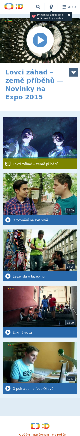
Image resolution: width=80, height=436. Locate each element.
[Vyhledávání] (38, 7)
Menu (68, 7)
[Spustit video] (40, 40)
